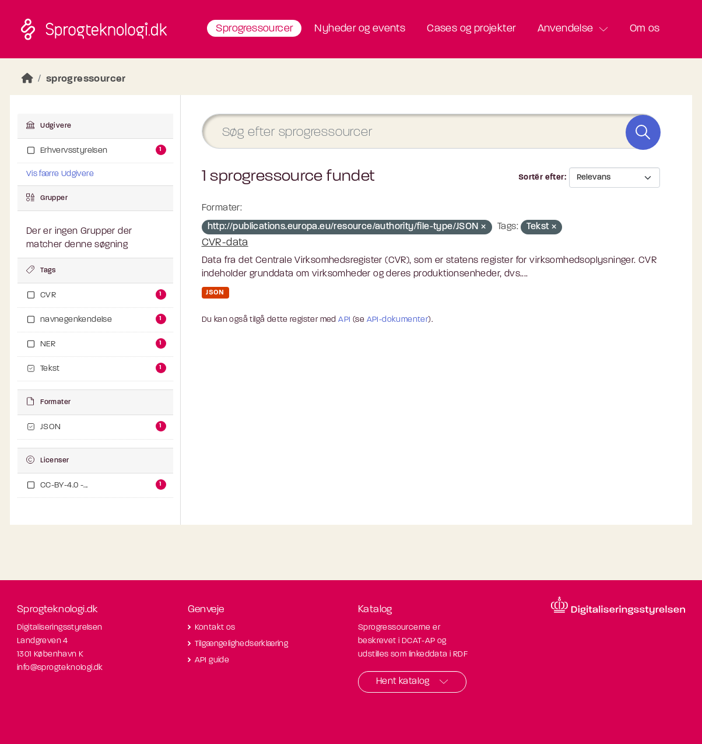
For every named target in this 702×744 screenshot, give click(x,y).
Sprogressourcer (254, 28)
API (344, 319)
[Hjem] (27, 79)
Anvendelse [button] (566, 28)
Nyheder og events (359, 28)
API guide (212, 660)
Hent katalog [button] (403, 681)
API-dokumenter (398, 319)
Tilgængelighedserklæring (242, 644)
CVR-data (225, 242)
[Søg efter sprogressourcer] (431, 131)
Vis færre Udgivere (60, 174)
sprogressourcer (86, 79)
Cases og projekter (471, 28)
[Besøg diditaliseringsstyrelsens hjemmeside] (618, 605)
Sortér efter (541, 177)
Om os (645, 28)
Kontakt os (215, 627)
